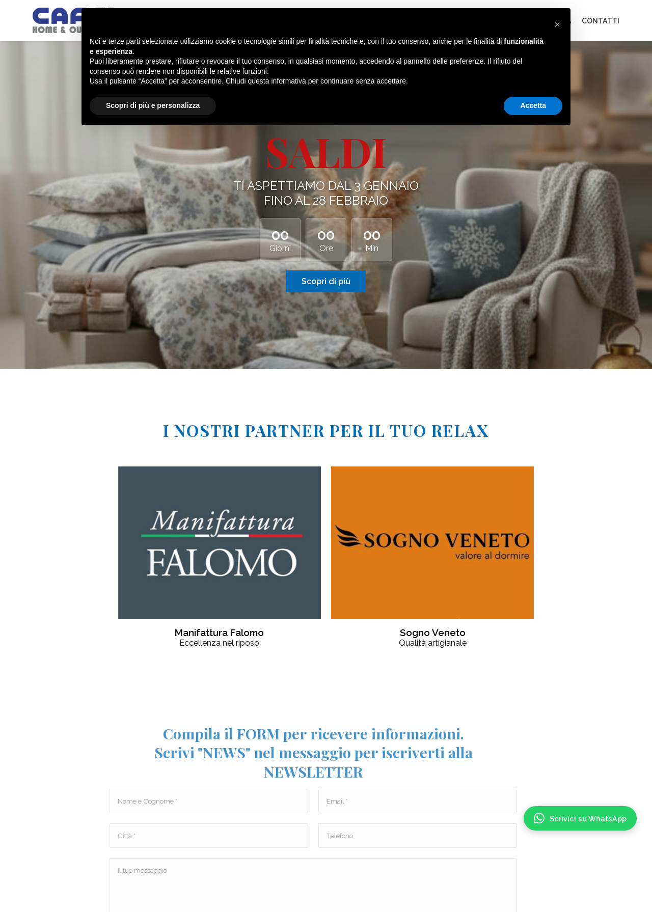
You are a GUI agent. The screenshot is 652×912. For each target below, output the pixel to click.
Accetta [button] (533, 105)
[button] (557, 24)
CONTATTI (600, 20)
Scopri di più (326, 281)
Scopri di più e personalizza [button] (153, 105)
